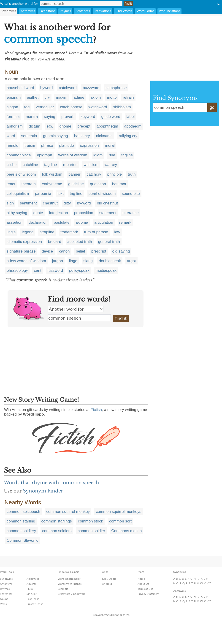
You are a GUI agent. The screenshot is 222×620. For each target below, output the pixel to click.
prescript (98, 251)
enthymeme (52, 184)
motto (112, 97)
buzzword (91, 88)
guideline (76, 184)
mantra (32, 116)
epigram (14, 97)
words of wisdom (72, 155)
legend (27, 232)
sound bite (131, 193)
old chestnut (107, 203)
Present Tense (35, 604)
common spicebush (23, 511)
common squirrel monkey (68, 511)
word (11, 136)
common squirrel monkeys (118, 511)
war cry (111, 165)
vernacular (45, 107)
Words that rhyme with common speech (51, 482)
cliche (11, 165)
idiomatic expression (24, 241)
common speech (79, 317)
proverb (68, 116)
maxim (61, 97)
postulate (62, 222)
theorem (29, 184)
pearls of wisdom (21, 174)
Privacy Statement (148, 594)
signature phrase (21, 251)
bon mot (119, 184)
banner (74, 174)
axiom (95, 97)
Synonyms (8, 11)
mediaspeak (106, 270)
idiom (98, 155)
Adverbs (31, 583)
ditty (67, 203)
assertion (14, 222)
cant (37, 270)
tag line (76, 193)
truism (29, 145)
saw (49, 126)
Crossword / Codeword (72, 594)
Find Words (124, 11)
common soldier (91, 531)
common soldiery (21, 531)
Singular (31, 594)
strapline (47, 232)
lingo (73, 261)
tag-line (50, 165)
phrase (47, 145)
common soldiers (57, 531)
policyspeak (79, 270)
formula (13, 116)
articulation (103, 222)
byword (46, 88)
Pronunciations (169, 11)
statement (107, 213)
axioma (82, 222)
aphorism (15, 126)
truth (132, 174)
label (130, 116)
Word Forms (145, 11)
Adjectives (33, 578)
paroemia (43, 193)
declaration (38, 222)
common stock (90, 521)
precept (83, 126)
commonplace (19, 155)
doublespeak (110, 261)
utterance (130, 213)
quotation (98, 184)
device (47, 251)
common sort (120, 521)
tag (27, 107)
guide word (110, 116)
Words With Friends (69, 583)
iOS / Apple (109, 578)
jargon (57, 261)
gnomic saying (55, 136)
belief (80, 251)
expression (89, 145)
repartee (70, 165)
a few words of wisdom (26, 261)
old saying (121, 251)
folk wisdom (52, 174)
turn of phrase (96, 232)
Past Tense (33, 599)
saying (49, 116)
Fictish (96, 410)
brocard (54, 241)
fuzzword (55, 270)
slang (88, 261)
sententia (29, 136)
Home (141, 578)
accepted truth (79, 241)
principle (114, 174)
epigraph (44, 155)
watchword (97, 107)
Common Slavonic (22, 540)
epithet (32, 97)
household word (20, 88)
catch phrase (71, 107)
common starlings (56, 521)
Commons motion (126, 531)
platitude (66, 145)
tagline (127, 155)
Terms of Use (145, 588)
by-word (84, 203)
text (60, 193)
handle (12, 145)
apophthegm (107, 126)
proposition (83, 213)
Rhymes (65, 11)
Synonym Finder (43, 491)
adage (78, 97)
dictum (34, 126)
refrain (128, 97)
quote (38, 213)
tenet (11, 184)
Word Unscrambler (69, 578)
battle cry (82, 136)
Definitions (47, 11)
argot (131, 261)
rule (112, 155)
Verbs (3, 604)
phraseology (17, 270)
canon (64, 251)
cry (47, 97)
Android (107, 583)
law (117, 232)
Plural (30, 588)
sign (10, 203)
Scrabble (63, 588)
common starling (21, 521)
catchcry (94, 174)
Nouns (4, 599)
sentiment (28, 203)
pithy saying (17, 213)
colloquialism (18, 193)
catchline (30, 165)
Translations (102, 11)
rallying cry (128, 136)
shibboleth (122, 107)
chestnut (50, 203)
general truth (109, 241)
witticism (91, 165)
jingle (11, 232)
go (212, 107)
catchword (67, 88)
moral (110, 145)
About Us (143, 583)
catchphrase (116, 88)
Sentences (83, 11)
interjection (58, 213)
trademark (69, 232)
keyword (88, 116)
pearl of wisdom (102, 193)
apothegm (133, 126)
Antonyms (28, 11)
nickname (104, 136)
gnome (65, 126)
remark (125, 222)
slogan (12, 107)
